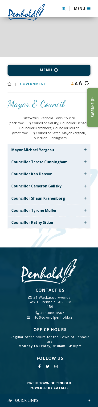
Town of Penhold (28, 12)
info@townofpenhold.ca (50, 317)
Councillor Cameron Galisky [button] (36, 186)
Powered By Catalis (49, 387)
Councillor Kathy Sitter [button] (32, 222)
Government (33, 84)
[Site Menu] (49, 70)
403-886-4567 (50, 313)
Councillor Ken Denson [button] (32, 174)
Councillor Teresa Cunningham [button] (39, 162)
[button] (66, 8)
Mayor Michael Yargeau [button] (32, 149)
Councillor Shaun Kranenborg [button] (38, 198)
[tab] (49, 150)
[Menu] (82, 8)
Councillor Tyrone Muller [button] (34, 210)
